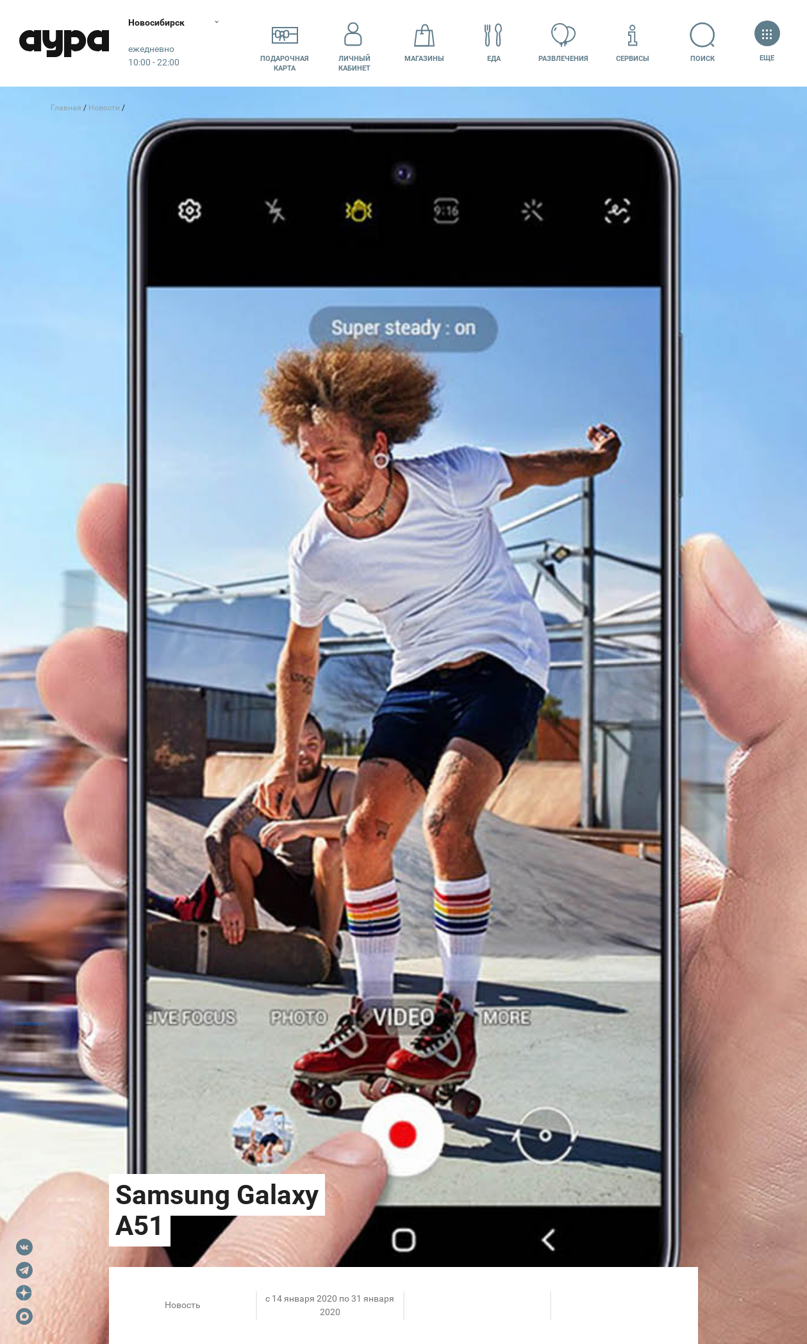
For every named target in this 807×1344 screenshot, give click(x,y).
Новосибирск (156, 22)
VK (24, 1247)
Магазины (424, 42)
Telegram (24, 1270)
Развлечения (563, 42)
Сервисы (632, 42)
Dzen (24, 1293)
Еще (767, 42)
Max (24, 1316)
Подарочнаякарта (284, 42)
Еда (494, 42)
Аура (64, 43)
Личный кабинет (354, 42)
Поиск (703, 42)
